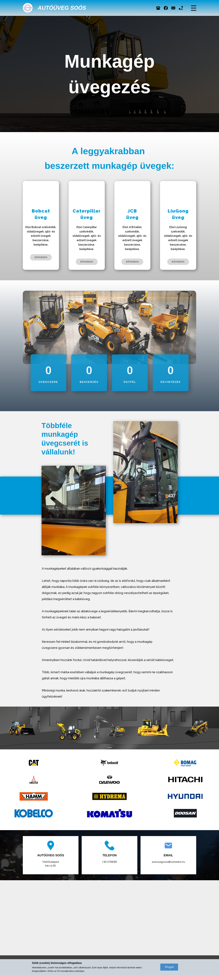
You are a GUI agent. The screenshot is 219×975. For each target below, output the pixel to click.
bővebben (41, 257)
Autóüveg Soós (62, 8)
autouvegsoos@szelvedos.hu (168, 861)
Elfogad (169, 967)
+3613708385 (109, 861)
